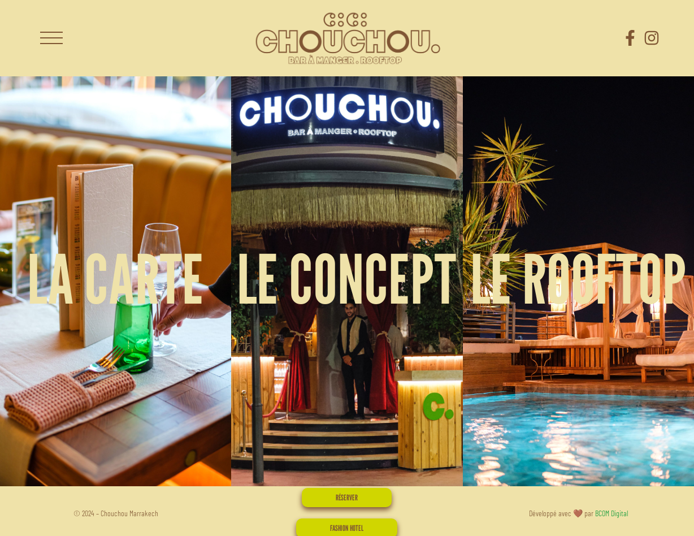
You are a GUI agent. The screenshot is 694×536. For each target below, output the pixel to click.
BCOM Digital (611, 513)
